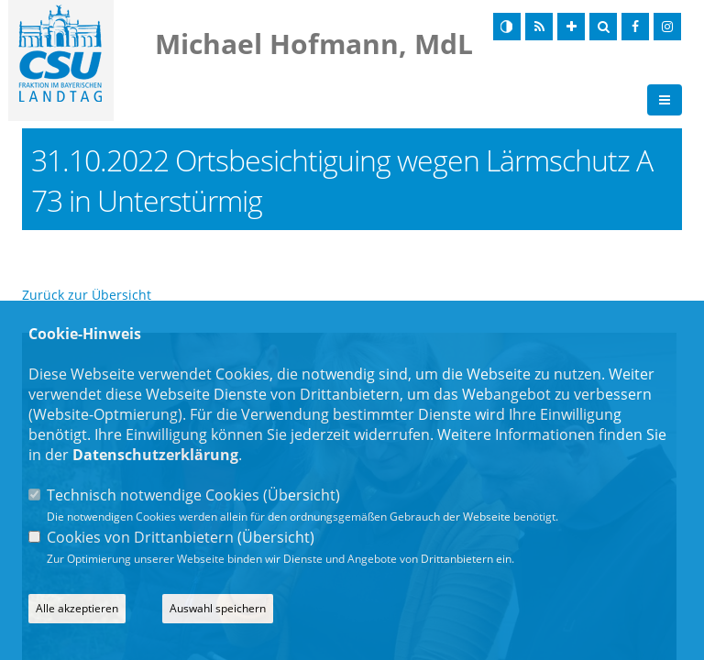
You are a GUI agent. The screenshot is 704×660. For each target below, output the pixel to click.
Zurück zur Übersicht (86, 294)
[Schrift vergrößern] (571, 26)
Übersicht (302, 495)
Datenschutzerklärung (155, 455)
